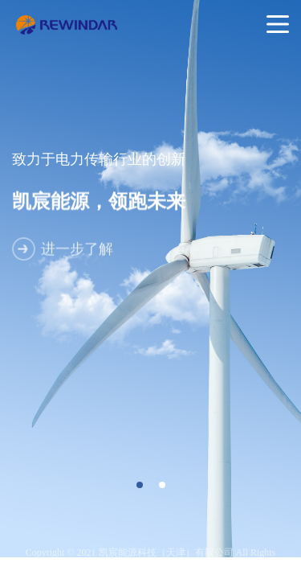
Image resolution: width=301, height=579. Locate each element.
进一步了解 (77, 254)
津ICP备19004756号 (169, 563)
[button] (139, 485)
